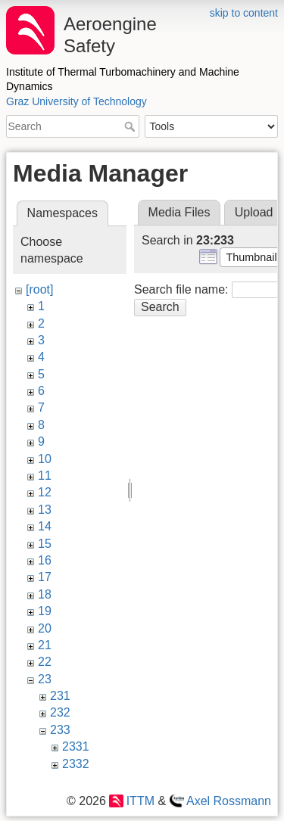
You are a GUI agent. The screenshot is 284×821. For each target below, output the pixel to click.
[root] (39, 289)
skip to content (244, 13)
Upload (254, 212)
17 (44, 577)
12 (44, 492)
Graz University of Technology (76, 101)
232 (60, 712)
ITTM (140, 801)
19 (44, 611)
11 (44, 475)
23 (44, 679)
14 (44, 526)
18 (44, 594)
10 (44, 458)
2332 (75, 763)
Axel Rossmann (228, 801)
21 (44, 645)
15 (44, 543)
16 (44, 560)
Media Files (179, 212)
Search (131, 126)
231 (60, 695)
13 (44, 509)
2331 (75, 746)
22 (44, 661)
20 (44, 628)
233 (60, 729)
